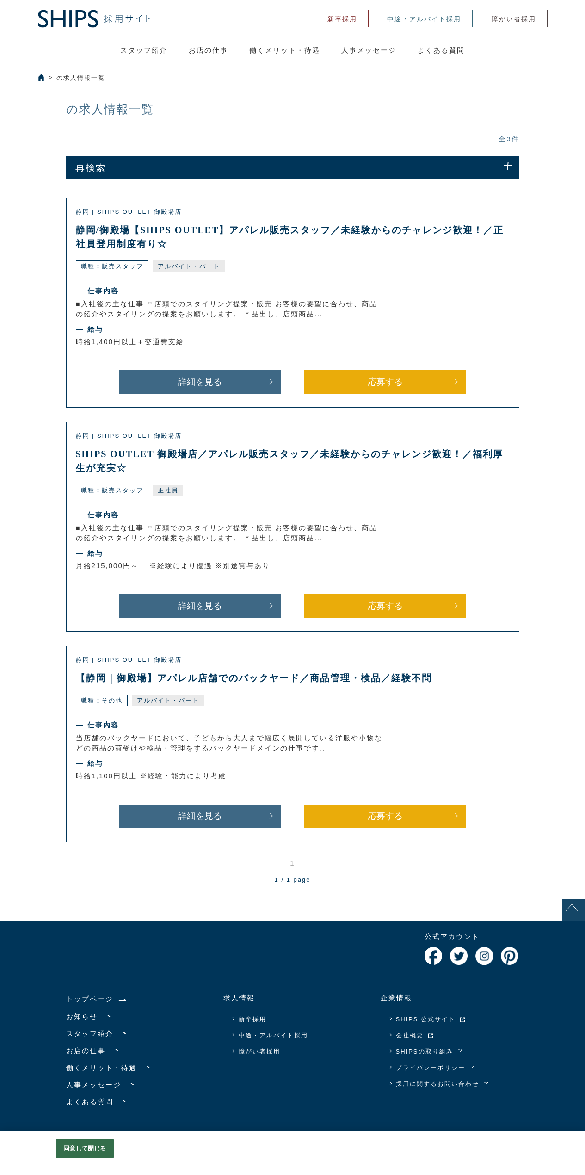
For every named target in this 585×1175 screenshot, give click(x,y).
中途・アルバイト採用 (424, 19)
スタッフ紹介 (143, 50)
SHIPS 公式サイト (426, 1019)
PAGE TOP (573, 920)
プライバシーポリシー (430, 1067)
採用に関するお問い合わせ (437, 1083)
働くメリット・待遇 (284, 50)
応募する (385, 382)
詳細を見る (200, 382)
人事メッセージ (368, 50)
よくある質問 (441, 50)
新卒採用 (342, 19)
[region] (292, 1153)
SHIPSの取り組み (424, 1051)
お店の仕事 (208, 50)
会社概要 (410, 1035)
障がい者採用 (514, 19)
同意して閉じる (84, 1148)
